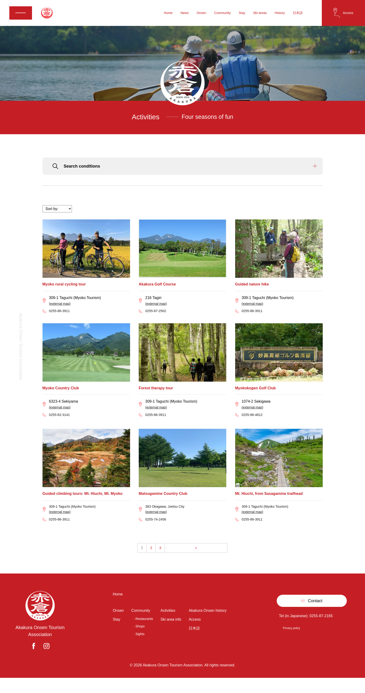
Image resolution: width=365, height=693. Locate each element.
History (280, 13)
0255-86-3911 (60, 318)
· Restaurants (143, 632)
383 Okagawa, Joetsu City (167, 516)
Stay (242, 13)
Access (195, 633)
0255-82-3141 (60, 424)
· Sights (139, 648)
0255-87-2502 (157, 318)
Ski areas (260, 13)
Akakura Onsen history (208, 624)
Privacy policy (291, 640)
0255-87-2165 (321, 628)
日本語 (298, 13)
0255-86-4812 (253, 424)
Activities (167, 624)
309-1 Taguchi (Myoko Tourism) (75, 516)
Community (222, 13)
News (185, 13)
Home (168, 13)
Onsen (201, 13)
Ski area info (170, 633)
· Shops (139, 640)
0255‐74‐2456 (157, 531)
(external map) (61, 309)
